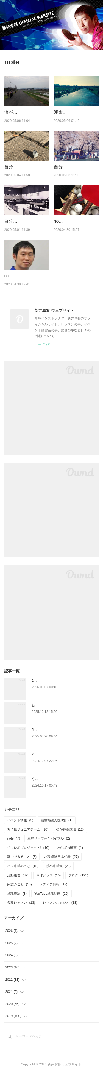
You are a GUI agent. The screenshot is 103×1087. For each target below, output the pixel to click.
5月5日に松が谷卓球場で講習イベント (60, 744)
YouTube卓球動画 (51, 907)
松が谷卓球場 (70, 843)
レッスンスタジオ (60, 917)
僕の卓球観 (58, 880)
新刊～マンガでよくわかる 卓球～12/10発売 (64, 719)
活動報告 (17, 889)
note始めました (19, 289)
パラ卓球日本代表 (61, 871)
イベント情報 (20, 834)
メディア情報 (53, 898)
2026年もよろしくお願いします (55, 694)
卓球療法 (17, 907)
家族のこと (19, 898)
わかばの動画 (70, 862)
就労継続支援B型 (57, 834)
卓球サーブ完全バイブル (48, 852)
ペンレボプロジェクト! (28, 862)
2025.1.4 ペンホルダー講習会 (53, 768)
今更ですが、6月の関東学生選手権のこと (62, 793)
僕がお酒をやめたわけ (26, 112)
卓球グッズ (48, 889)
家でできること (22, 871)
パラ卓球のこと (22, 880)
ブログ (78, 889)
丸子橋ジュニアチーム (27, 843)
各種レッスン (21, 917)
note (13, 852)
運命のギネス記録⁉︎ (72, 112)
